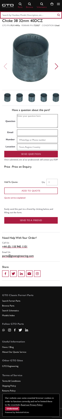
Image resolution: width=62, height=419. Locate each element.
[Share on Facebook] (5, 273)
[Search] (58, 15)
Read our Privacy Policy (32, 404)
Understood (12, 408)
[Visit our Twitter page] (20, 330)
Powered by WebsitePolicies (17, 412)
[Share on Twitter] (13, 273)
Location (10, 146)
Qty (43, 182)
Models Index (8, 315)
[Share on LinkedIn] (21, 273)
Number (10, 139)
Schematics (42, 5)
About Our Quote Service (14, 352)
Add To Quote (31, 190)
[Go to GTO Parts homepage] (8, 6)
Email (10, 132)
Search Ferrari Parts (11, 300)
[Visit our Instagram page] (9, 330)
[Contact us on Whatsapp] (3, 331)
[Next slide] (56, 66)
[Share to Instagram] (37, 273)
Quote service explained (14, 198)
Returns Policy (9, 390)
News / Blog (8, 347)
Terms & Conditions (11, 381)
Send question (31, 154)
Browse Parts (8, 305)
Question (10, 121)
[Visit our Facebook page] (15, 330)
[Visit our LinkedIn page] (26, 330)
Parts (20, 5)
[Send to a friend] (29, 273)
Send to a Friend (31, 220)
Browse (29, 5)
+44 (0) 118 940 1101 (14, 246)
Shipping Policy (9, 385)
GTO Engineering (10, 366)
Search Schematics (10, 310)
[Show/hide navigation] (58, 4)
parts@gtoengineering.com (18, 255)
